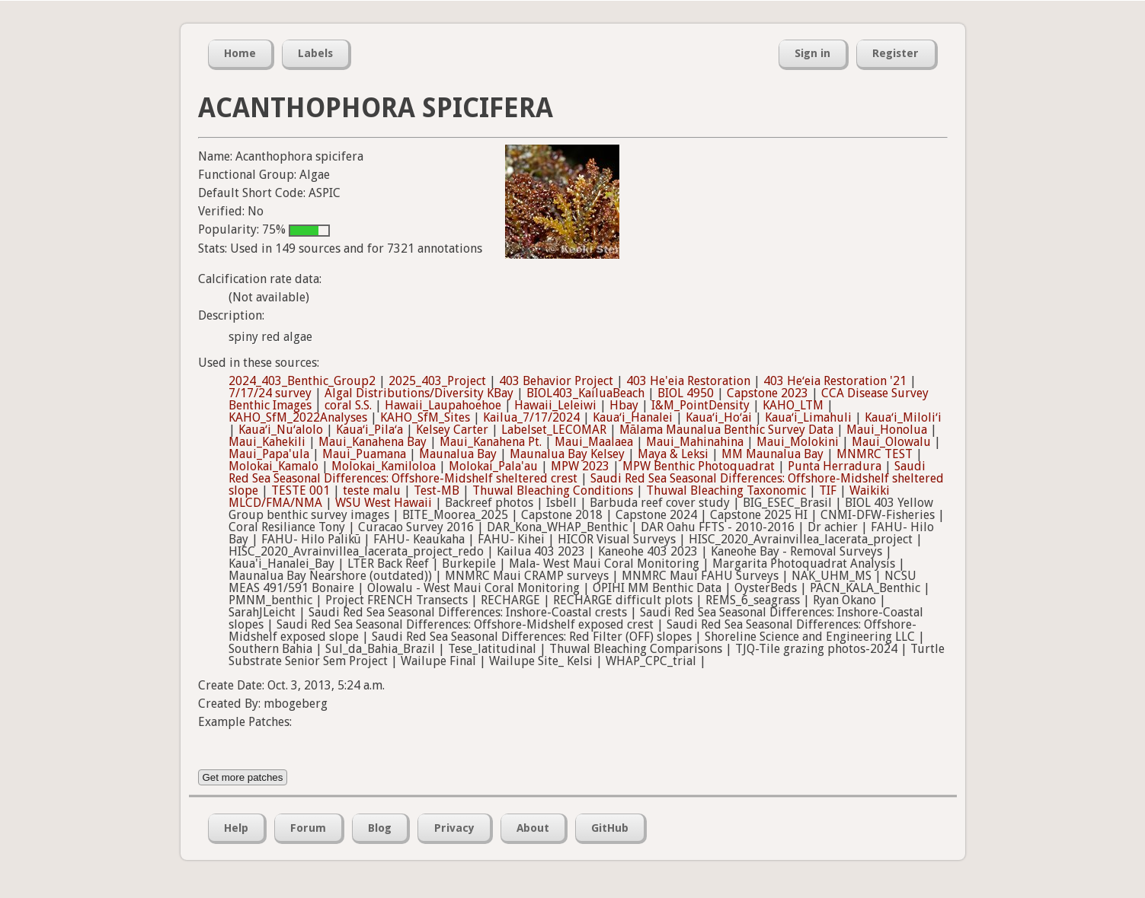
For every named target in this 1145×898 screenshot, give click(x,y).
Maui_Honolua (886, 429)
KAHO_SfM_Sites (425, 417)
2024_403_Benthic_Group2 (302, 381)
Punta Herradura (834, 466)
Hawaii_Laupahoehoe (443, 405)
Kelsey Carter (452, 429)
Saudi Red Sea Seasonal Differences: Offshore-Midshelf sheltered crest (577, 472)
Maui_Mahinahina (695, 442)
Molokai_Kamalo (273, 466)
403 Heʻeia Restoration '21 (835, 381)
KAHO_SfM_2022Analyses (298, 417)
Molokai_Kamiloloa (383, 466)
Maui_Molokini (797, 442)
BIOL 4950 (685, 393)
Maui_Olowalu (891, 442)
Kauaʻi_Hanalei (633, 417)
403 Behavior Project (556, 381)
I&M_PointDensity (700, 405)
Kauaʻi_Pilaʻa (369, 429)
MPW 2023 (580, 466)
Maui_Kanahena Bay (372, 442)
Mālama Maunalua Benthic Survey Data (726, 429)
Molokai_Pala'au (493, 466)
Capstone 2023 (767, 393)
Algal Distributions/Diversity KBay (419, 393)
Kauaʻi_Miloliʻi (903, 417)
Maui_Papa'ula (269, 454)
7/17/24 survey (270, 393)
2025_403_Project (437, 381)
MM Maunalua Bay (772, 454)
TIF (827, 490)
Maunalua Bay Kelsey (567, 454)
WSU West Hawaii (383, 502)
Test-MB (436, 490)
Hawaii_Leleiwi (555, 405)
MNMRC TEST (874, 454)
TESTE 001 (300, 490)
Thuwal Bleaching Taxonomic (726, 490)
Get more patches (243, 777)
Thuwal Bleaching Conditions (552, 490)
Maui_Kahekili (267, 442)
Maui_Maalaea (594, 442)
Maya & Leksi (673, 454)
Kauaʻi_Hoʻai (719, 417)
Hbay (623, 405)
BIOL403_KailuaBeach (585, 393)
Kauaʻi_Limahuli (808, 417)
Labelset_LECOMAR (553, 429)
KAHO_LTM (793, 405)
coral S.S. (348, 405)
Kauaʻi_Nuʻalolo (280, 429)
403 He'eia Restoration (688, 381)
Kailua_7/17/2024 (531, 417)
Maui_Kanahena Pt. (491, 442)
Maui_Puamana (364, 454)
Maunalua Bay (458, 454)
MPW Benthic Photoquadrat (698, 466)
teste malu (372, 490)
